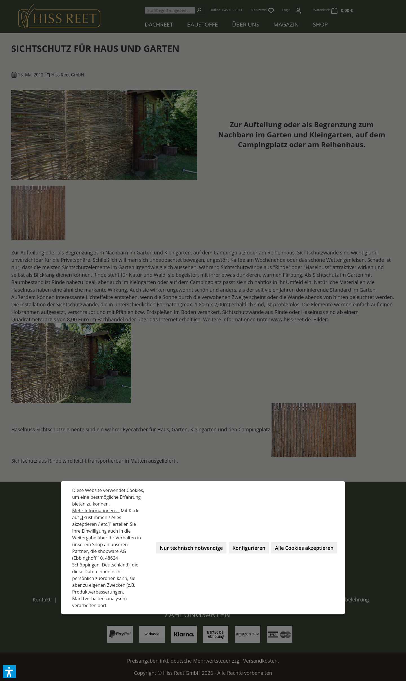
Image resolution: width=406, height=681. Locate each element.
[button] (9, 671)
